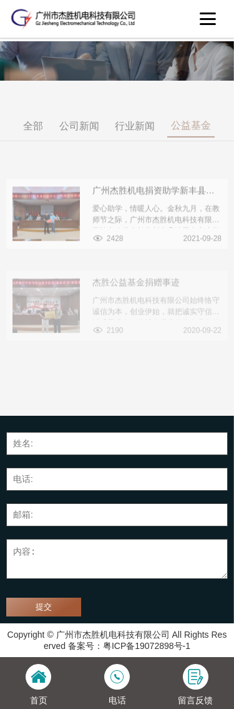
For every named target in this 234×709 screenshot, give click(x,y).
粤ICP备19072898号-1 (146, 646)
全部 (33, 133)
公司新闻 (79, 133)
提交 (44, 606)
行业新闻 (135, 133)
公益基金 (191, 132)
